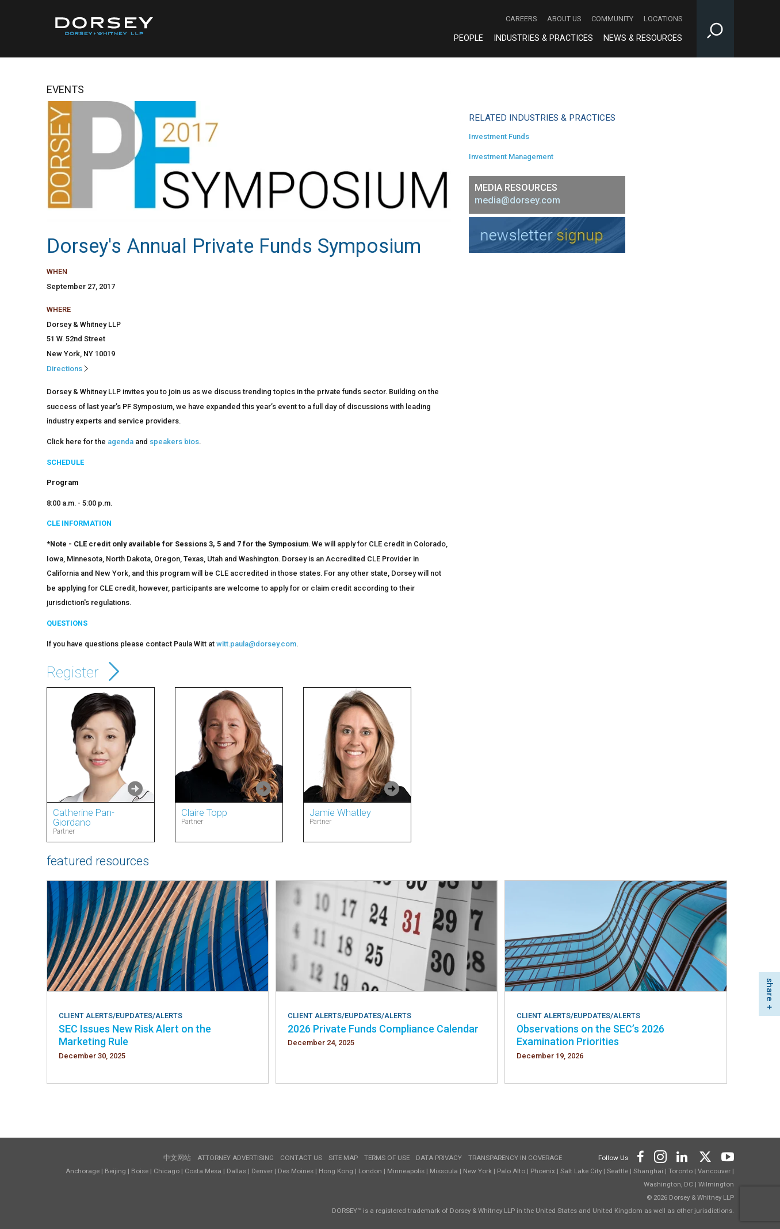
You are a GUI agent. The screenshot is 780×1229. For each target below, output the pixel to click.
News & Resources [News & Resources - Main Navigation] (642, 38)
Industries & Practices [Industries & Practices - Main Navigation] (543, 38)
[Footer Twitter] (704, 1156)
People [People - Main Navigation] (468, 38)
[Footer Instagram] (660, 1156)
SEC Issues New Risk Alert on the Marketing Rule (135, 1035)
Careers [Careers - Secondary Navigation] (521, 18)
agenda (120, 441)
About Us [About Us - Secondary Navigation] (564, 18)
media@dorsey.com (517, 200)
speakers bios (174, 441)
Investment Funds (499, 136)
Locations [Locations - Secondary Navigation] (663, 18)
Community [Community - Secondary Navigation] (612, 18)
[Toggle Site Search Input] (715, 28)
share (769, 989)
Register (85, 672)
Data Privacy (439, 1158)
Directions (64, 368)
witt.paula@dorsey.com (256, 643)
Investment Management (511, 156)
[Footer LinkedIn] (682, 1156)
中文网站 (177, 1158)
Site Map (343, 1158)
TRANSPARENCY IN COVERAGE (515, 1158)
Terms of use (387, 1158)
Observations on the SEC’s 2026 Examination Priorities (590, 1035)
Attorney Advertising (235, 1158)
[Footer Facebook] (640, 1156)
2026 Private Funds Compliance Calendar (383, 1029)
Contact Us (301, 1158)
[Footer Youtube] (725, 1156)
